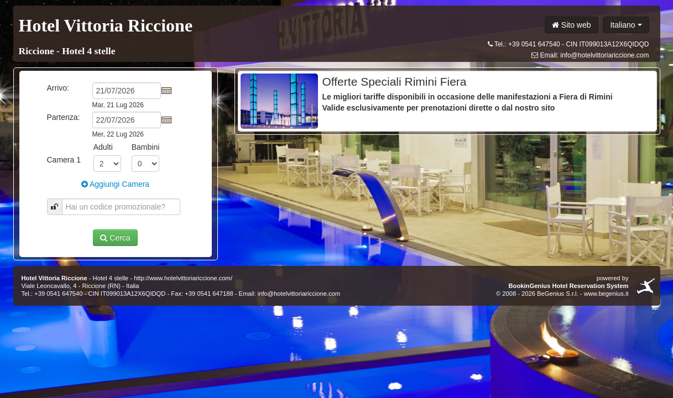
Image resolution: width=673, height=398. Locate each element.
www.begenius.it (606, 293)
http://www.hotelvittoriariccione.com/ (183, 278)
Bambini (146, 147)
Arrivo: (58, 87)
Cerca (115, 237)
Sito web (571, 24)
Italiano (625, 24)
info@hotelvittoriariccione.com (604, 55)
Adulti (103, 147)
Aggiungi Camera (115, 184)
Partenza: (63, 117)
